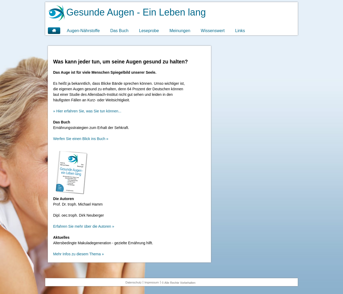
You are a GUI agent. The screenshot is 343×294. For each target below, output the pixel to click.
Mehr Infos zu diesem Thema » (78, 254)
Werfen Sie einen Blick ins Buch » (80, 139)
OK (302, 281)
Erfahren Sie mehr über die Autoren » (83, 226)
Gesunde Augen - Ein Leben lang (136, 12)
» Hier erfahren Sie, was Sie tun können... (87, 111)
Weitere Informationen (51, 292)
